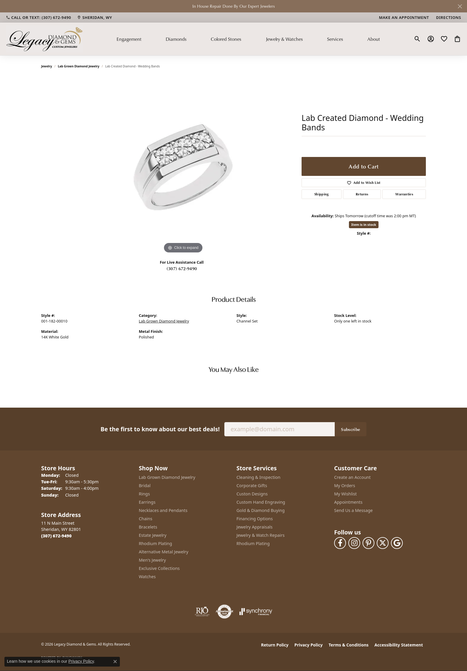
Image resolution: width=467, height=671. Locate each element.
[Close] (459, 6)
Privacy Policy (308, 645)
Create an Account (352, 477)
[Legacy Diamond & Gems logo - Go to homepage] (44, 38)
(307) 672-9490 (182, 268)
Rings (144, 494)
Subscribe (350, 429)
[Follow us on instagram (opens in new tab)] (354, 543)
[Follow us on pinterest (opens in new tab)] (368, 543)
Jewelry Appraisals (254, 527)
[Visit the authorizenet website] (224, 611)
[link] (38, 17)
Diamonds (176, 39)
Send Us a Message (353, 510)
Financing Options (254, 518)
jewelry (46, 66)
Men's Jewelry (152, 560)
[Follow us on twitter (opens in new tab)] (383, 543)
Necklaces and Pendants (163, 510)
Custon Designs (252, 494)
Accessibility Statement (398, 645)
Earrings (147, 502)
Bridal (145, 485)
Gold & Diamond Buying (260, 510)
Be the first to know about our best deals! (160, 429)
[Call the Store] (56, 536)
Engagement (129, 39)
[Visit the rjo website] (202, 611)
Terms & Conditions (348, 645)
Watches (147, 576)
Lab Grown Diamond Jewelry (78, 66)
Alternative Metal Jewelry (163, 552)
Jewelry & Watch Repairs (260, 535)
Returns (362, 194)
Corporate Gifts (251, 485)
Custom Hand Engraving (260, 502)
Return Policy (275, 645)
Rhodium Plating (155, 543)
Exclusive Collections (159, 568)
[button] (417, 39)
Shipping (321, 194)
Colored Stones (226, 39)
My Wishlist (345, 494)
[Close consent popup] (115, 661)
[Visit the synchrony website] (255, 611)
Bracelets (148, 527)
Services (335, 39)
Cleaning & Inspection (258, 477)
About (373, 39)
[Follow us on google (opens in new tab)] (397, 543)
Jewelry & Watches (284, 39)
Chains (145, 518)
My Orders (344, 485)
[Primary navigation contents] (248, 38)
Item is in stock (363, 224)
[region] (183, 166)
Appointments (348, 502)
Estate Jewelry (152, 535)
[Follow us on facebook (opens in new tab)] (340, 543)
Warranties (404, 194)
